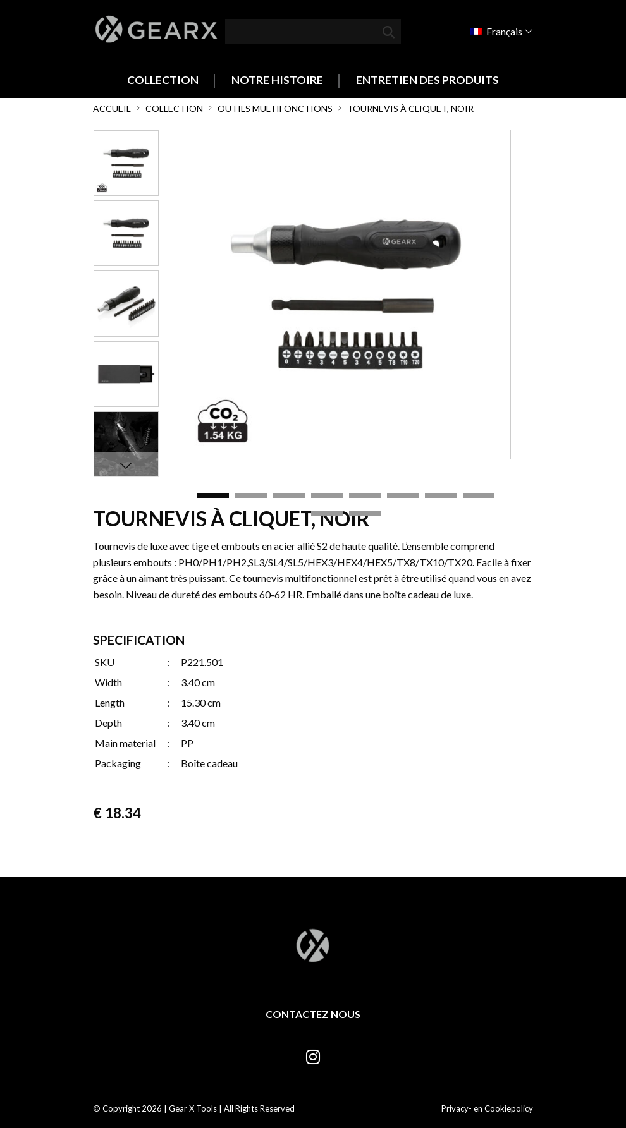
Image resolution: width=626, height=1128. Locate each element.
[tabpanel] (346, 294)
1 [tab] (213, 496)
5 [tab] (365, 496)
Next (126, 465)
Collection (163, 80)
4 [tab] (327, 496)
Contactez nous (313, 1014)
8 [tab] (478, 496)
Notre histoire (277, 80)
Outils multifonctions (275, 108)
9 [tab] (327, 513)
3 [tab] (289, 496)
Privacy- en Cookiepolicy (487, 1108)
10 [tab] (365, 513)
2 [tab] (251, 496)
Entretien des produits (427, 80)
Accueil (112, 108)
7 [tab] (441, 496)
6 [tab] (403, 496)
